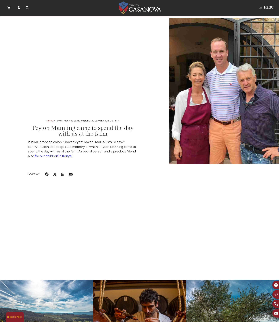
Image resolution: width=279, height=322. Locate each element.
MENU (268, 7)
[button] (47, 174)
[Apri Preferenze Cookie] (14, 317)
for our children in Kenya (53, 156)
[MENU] (260, 7)
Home (49, 120)
